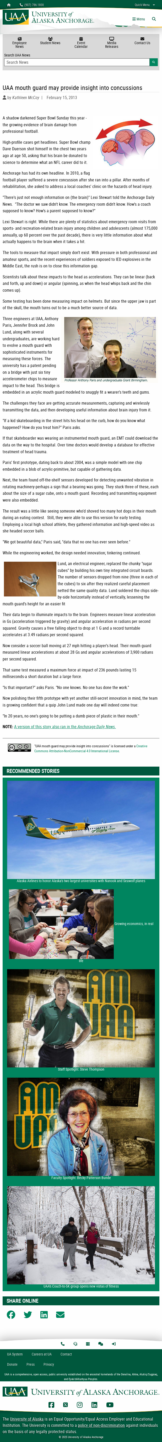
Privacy (49, 1364)
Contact (66, 1354)
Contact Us (142, 41)
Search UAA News (81, 59)
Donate (12, 1364)
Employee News (19, 43)
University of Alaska (27, 1419)
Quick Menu (142, 5)
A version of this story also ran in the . (65, 726)
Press (30, 1364)
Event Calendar (81, 43)
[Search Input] (77, 62)
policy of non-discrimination (101, 1425)
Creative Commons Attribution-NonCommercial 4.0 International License (90, 748)
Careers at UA (42, 1354)
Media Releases (112, 43)
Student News (50, 41)
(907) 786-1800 (32, 5)
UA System (15, 1354)
